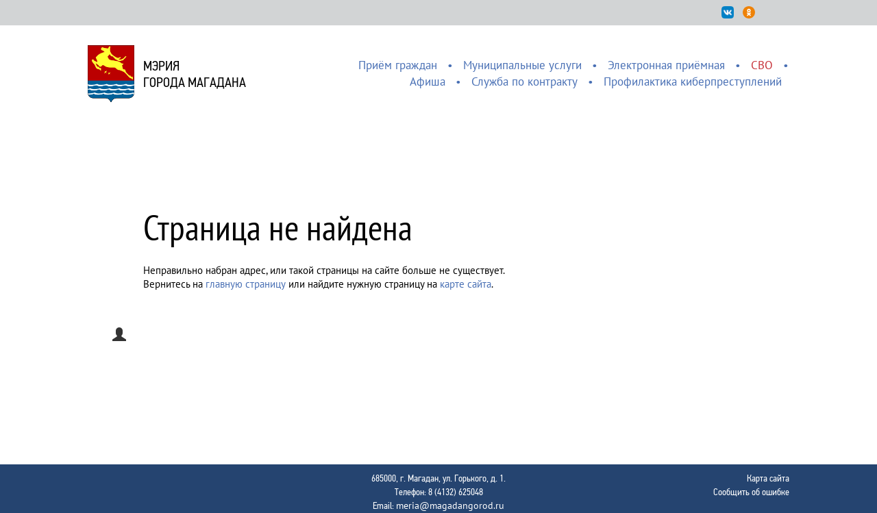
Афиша (427, 81)
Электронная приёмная (666, 65)
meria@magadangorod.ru (450, 505)
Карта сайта (768, 478)
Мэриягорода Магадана (194, 74)
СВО (762, 65)
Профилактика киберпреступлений (693, 81)
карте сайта (465, 283)
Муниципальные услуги (522, 65)
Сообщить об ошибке (751, 491)
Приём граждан (397, 65)
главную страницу (246, 283)
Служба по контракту (524, 81)
